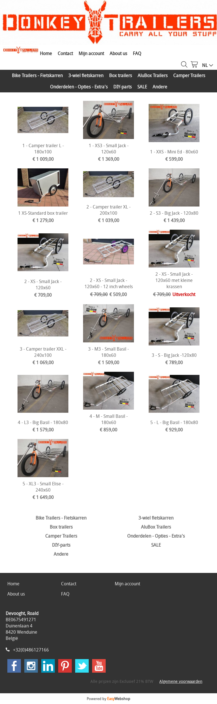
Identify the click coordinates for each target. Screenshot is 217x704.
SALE (142, 87)
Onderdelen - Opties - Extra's (79, 87)
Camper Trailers (189, 75)
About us (118, 53)
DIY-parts (122, 87)
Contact (65, 53)
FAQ (137, 53)
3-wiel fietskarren (85, 75)
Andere (160, 87)
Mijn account (91, 53)
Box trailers (120, 75)
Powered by (108, 698)
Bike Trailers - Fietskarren (37, 75)
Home (46, 53)
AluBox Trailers (153, 75)
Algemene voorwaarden (180, 681)
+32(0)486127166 (31, 650)
